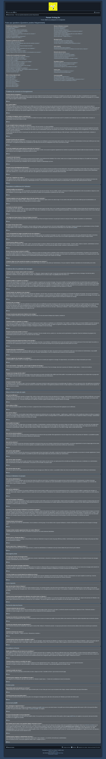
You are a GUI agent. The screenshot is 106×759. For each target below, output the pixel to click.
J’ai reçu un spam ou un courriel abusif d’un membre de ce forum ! (67, 43)
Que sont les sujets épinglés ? (12, 83)
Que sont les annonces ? (11, 82)
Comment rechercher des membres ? (61, 57)
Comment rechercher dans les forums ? (62, 53)
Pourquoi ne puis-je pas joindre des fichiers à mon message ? (18, 65)
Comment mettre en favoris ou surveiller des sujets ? (64, 64)
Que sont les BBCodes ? (11, 76)
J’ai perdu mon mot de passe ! (12, 35)
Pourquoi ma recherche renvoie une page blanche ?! (64, 55)
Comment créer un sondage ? (12, 60)
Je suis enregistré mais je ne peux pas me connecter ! (17, 31)
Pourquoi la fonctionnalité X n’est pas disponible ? (64, 77)
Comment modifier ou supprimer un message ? (15, 57)
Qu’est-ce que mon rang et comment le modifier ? (16, 50)
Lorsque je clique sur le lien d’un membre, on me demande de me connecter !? (23, 52)
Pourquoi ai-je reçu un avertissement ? (14, 66)
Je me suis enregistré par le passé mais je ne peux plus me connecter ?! (20, 33)
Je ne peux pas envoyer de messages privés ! (63, 40)
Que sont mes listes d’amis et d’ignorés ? (62, 47)
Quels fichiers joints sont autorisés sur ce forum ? (64, 70)
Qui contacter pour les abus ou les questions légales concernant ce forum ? (69, 79)
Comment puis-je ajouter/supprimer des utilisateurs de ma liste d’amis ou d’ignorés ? (71, 48)
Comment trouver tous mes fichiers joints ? (62, 72)
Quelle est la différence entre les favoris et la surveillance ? (66, 62)
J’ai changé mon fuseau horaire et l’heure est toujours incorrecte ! (19, 45)
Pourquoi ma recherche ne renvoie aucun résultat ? (64, 54)
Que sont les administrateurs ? (60, 27)
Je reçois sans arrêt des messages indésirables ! (64, 41)
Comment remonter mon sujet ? (12, 71)
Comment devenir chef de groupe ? (61, 32)
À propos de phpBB (33, 708)
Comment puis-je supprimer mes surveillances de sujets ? (65, 66)
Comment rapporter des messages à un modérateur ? (17, 68)
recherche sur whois (89, 725)
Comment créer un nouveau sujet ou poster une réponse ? (18, 56)
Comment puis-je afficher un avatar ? (13, 49)
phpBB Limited (41, 707)
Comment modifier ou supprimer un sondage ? (15, 62)
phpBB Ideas (73, 716)
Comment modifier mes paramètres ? (13, 41)
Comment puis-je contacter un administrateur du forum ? (65, 80)
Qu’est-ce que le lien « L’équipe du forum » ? (63, 36)
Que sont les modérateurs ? (59, 28)
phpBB (74, 227)
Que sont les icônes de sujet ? (12, 86)
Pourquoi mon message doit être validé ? (14, 70)
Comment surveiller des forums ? (60, 65)
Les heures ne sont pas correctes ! (13, 44)
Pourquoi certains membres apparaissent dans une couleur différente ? (68, 33)
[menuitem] (15, 12)
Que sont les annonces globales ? (13, 81)
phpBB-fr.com (55, 751)
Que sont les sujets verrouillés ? (12, 85)
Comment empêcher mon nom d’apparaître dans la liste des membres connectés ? (23, 43)
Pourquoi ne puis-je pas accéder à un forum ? (15, 64)
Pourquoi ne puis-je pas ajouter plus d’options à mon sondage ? (19, 61)
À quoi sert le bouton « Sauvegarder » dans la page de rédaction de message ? (22, 69)
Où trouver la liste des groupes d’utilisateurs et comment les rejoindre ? (68, 31)
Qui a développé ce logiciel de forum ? (61, 76)
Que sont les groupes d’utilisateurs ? (61, 29)
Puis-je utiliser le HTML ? (11, 77)
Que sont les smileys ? (10, 78)
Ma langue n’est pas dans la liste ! (13, 47)
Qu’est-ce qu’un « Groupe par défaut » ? (62, 35)
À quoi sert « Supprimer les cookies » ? (14, 37)
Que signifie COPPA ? (10, 28)
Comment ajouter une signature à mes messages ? (16, 59)
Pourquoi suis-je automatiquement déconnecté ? (16, 36)
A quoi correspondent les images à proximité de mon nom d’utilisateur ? (20, 48)
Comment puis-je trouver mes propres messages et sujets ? (66, 58)
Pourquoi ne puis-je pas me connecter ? (14, 32)
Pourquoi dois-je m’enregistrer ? (12, 27)
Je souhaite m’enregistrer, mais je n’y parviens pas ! (16, 29)
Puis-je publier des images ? (12, 80)
